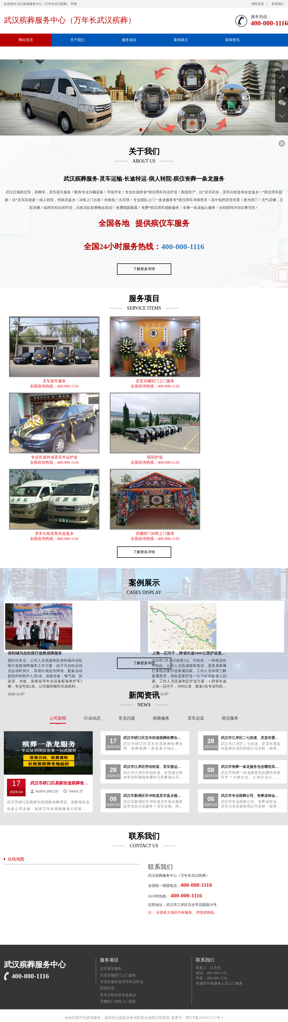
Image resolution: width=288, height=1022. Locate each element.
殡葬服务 (161, 718)
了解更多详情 (144, 269)
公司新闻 (58, 718)
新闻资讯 (232, 40)
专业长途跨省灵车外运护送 (54, 457)
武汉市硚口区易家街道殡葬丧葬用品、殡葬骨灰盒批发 (60, 783)
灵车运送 (196, 718)
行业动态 (92, 718)
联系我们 (278, 4)
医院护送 (155, 457)
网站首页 (258, 4)
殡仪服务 (230, 718)
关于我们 (77, 40)
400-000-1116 (182, 246)
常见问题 (127, 718)
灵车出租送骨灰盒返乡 (54, 533)
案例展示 (181, 40)
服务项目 (129, 40)
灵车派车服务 (54, 381)
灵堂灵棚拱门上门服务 (155, 381)
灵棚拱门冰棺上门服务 (155, 533)
